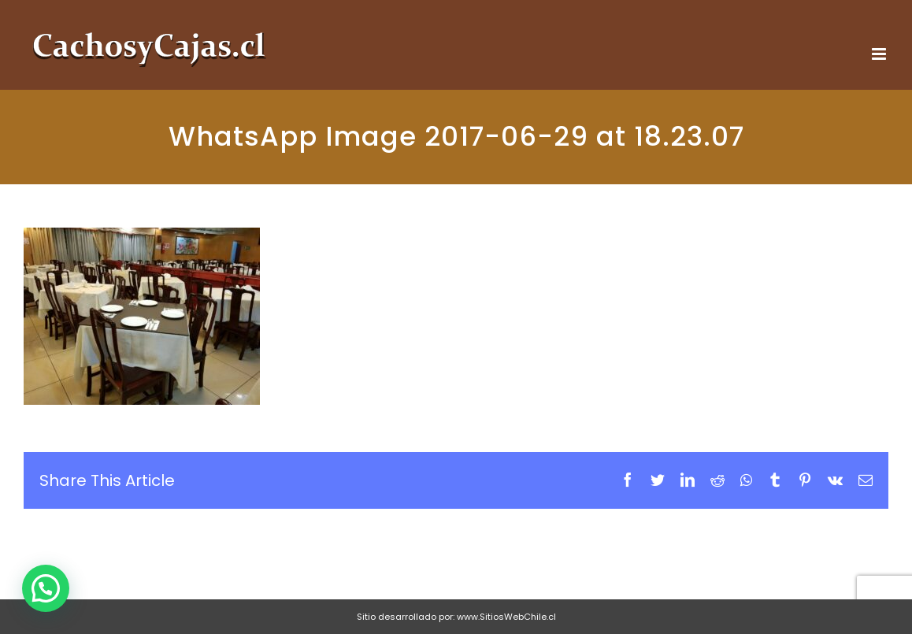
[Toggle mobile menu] (880, 54)
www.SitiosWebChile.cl (506, 616)
